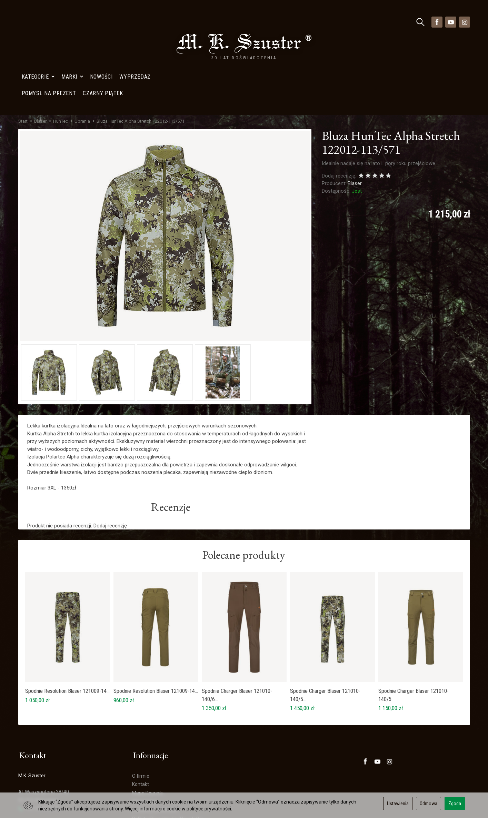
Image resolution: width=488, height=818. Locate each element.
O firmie (140, 712)
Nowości (101, 22)
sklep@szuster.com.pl (45, 761)
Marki (72, 22)
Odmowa (428, 803)
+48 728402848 (38, 744)
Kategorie (38, 22)
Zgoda (454, 803)
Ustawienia (398, 803)
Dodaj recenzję (110, 464)
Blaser (355, 120)
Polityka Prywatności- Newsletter (168, 755)
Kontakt (140, 721)
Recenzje (171, 444)
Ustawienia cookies (39, 785)
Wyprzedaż (134, 22)
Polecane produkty (244, 494)
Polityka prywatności (154, 746)
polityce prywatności (209, 808)
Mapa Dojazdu (37, 777)
